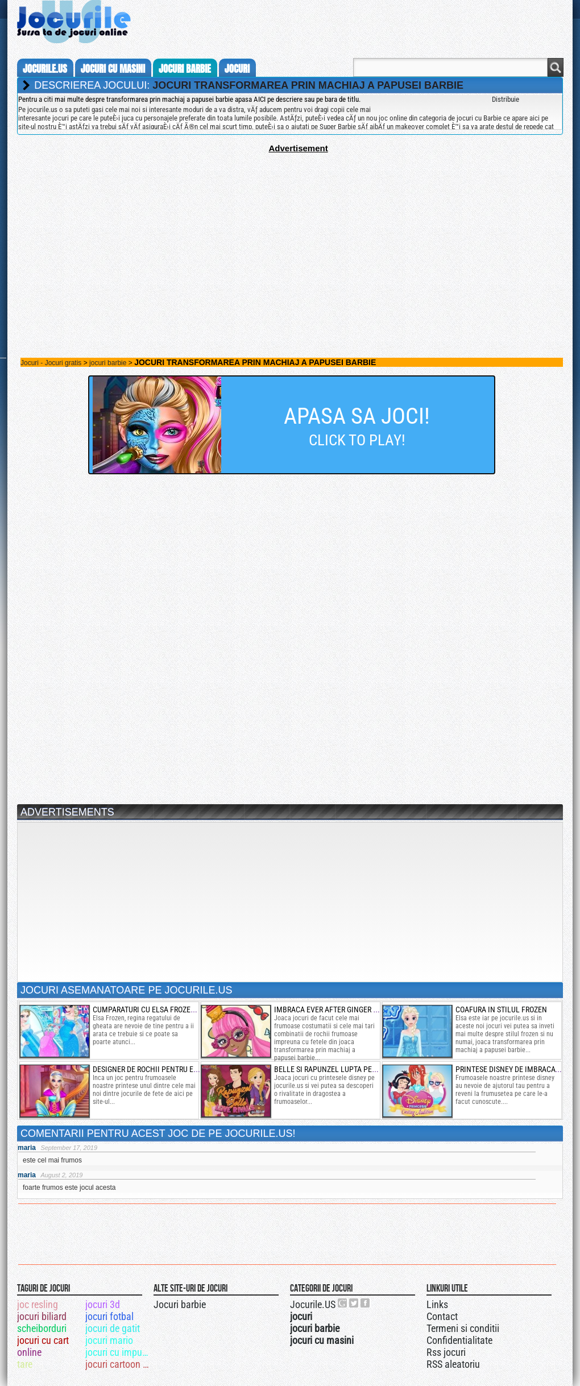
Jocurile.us (45, 68)
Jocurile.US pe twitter (354, 1303)
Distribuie (505, 99)
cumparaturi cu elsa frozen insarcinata (167, 1009)
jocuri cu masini (113, 68)
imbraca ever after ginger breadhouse (345, 1009)
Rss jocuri (446, 1352)
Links (437, 1304)
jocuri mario (109, 1340)
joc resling (37, 1304)
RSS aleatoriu (453, 1364)
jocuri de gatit (112, 1328)
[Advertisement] (290, 232)
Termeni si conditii (462, 1328)
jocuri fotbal (109, 1316)
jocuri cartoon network (118, 1364)
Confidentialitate (459, 1340)
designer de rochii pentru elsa (149, 1069)
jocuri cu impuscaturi (118, 1352)
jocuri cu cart (43, 1340)
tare (24, 1364)
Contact (442, 1316)
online (29, 1352)
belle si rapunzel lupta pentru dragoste (349, 1069)
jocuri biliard (42, 1316)
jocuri (237, 68)
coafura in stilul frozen (501, 1009)
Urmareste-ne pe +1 (343, 1303)
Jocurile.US (312, 1304)
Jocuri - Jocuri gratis (50, 363)
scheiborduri (42, 1328)
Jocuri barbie (180, 1304)
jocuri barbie (185, 68)
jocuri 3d (102, 1304)
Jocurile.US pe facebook (366, 1303)
